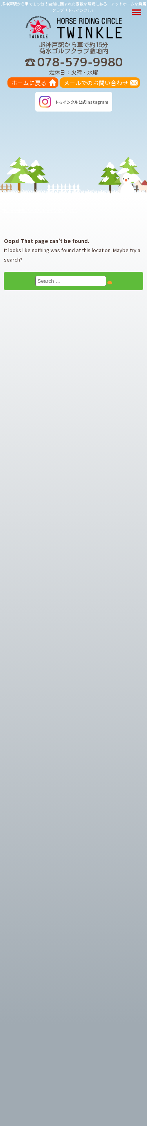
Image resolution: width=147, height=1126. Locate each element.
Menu (137, 8)
